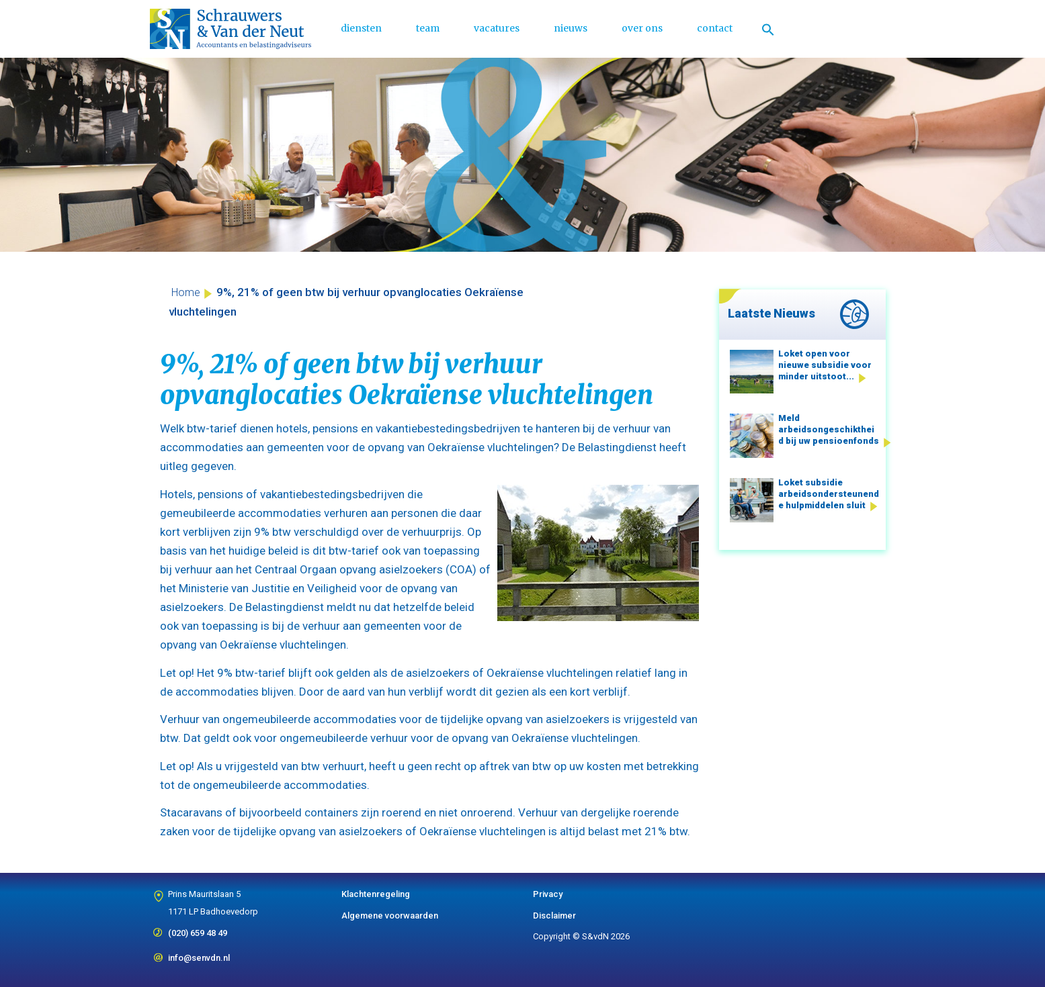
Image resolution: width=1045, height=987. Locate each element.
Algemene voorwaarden (389, 915)
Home (185, 292)
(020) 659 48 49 (197, 928)
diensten (361, 28)
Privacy (547, 894)
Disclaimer (554, 915)
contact (715, 28)
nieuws (570, 28)
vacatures (496, 28)
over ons (642, 28)
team (428, 28)
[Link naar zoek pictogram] (768, 29)
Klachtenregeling (375, 894)
